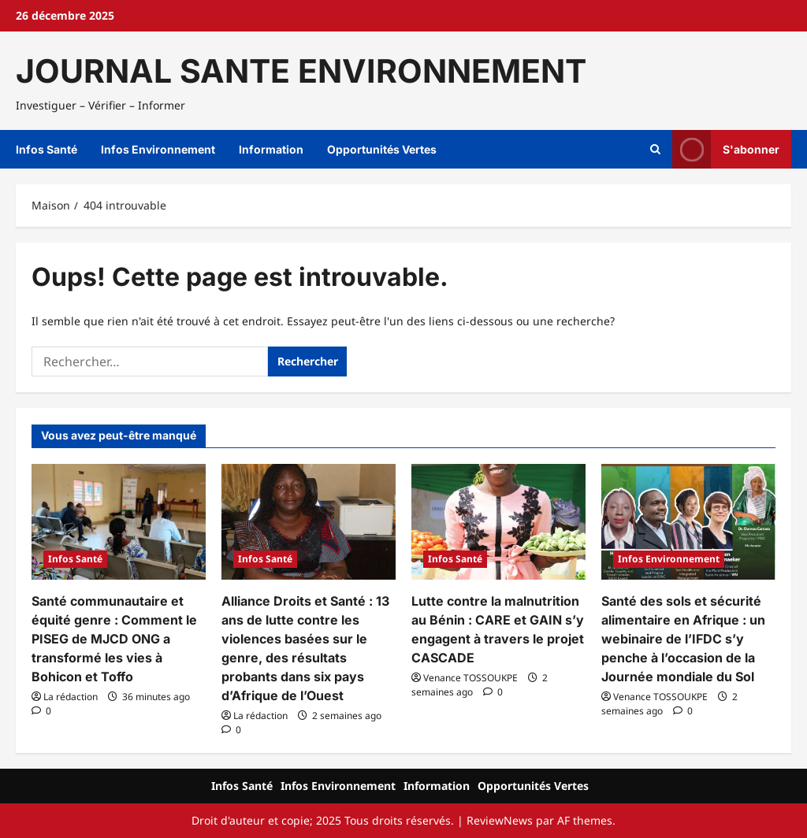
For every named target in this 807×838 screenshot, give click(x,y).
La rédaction (70, 696)
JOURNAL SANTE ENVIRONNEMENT (301, 71)
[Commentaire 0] (41, 710)
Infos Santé (46, 149)
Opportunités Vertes (382, 149)
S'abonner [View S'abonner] (725, 149)
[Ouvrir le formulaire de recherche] (655, 150)
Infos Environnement (158, 149)
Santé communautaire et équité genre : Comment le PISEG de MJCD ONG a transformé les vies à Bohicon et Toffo (114, 638)
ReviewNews (500, 820)
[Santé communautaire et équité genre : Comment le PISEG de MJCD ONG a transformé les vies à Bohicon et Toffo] (119, 522)
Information (271, 149)
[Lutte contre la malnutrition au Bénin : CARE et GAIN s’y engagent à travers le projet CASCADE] (498, 522)
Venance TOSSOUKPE (470, 677)
